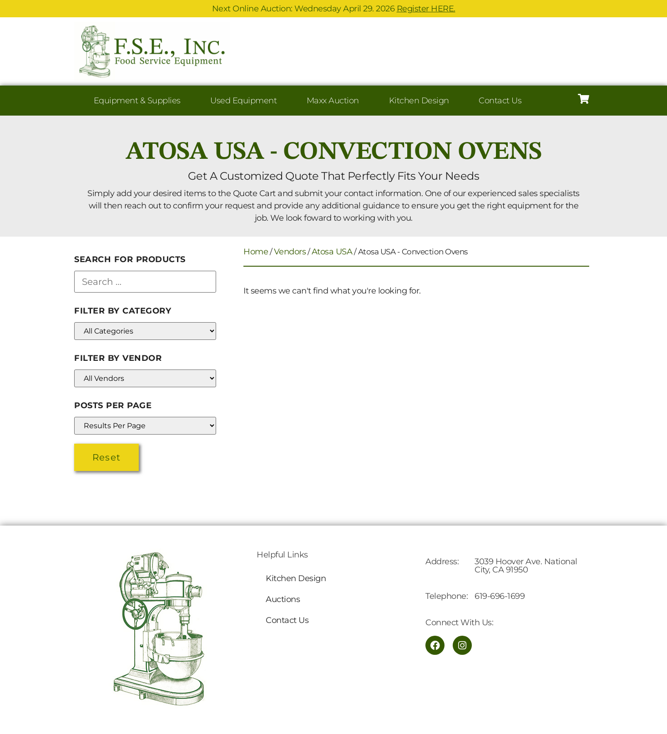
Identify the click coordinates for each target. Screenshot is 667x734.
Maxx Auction (333, 101)
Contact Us (500, 101)
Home (255, 252)
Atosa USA (332, 252)
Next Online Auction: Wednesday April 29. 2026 (333, 9)
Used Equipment (243, 101)
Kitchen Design (419, 101)
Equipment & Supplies (137, 101)
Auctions (283, 599)
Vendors (290, 252)
